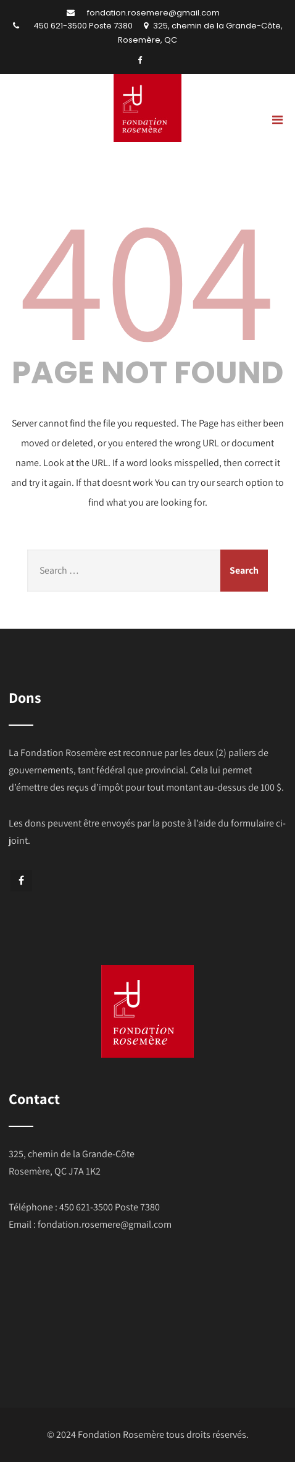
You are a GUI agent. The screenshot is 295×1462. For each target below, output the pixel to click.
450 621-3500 (60, 26)
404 (147, 276)
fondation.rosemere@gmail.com (153, 13)
